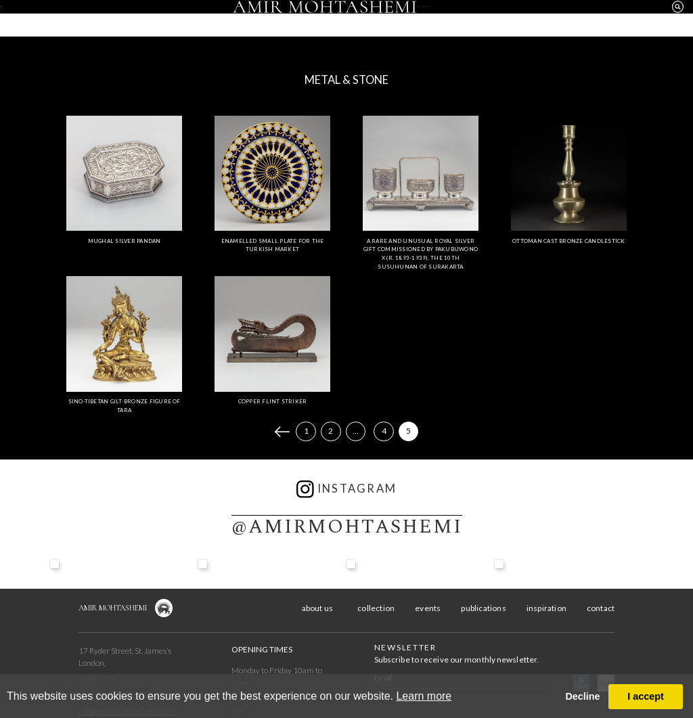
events (249, 19)
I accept (645, 696)
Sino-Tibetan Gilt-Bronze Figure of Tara (124, 405)
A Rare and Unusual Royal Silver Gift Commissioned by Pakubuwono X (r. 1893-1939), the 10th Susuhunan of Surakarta (420, 254)
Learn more (423, 696)
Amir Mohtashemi (113, 607)
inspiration (524, 19)
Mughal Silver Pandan (124, 241)
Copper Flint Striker (272, 401)
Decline (582, 696)
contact (604, 19)
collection (169, 19)
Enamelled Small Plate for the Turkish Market (272, 245)
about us (89, 19)
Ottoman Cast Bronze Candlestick (568, 241)
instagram (346, 489)
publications (483, 608)
